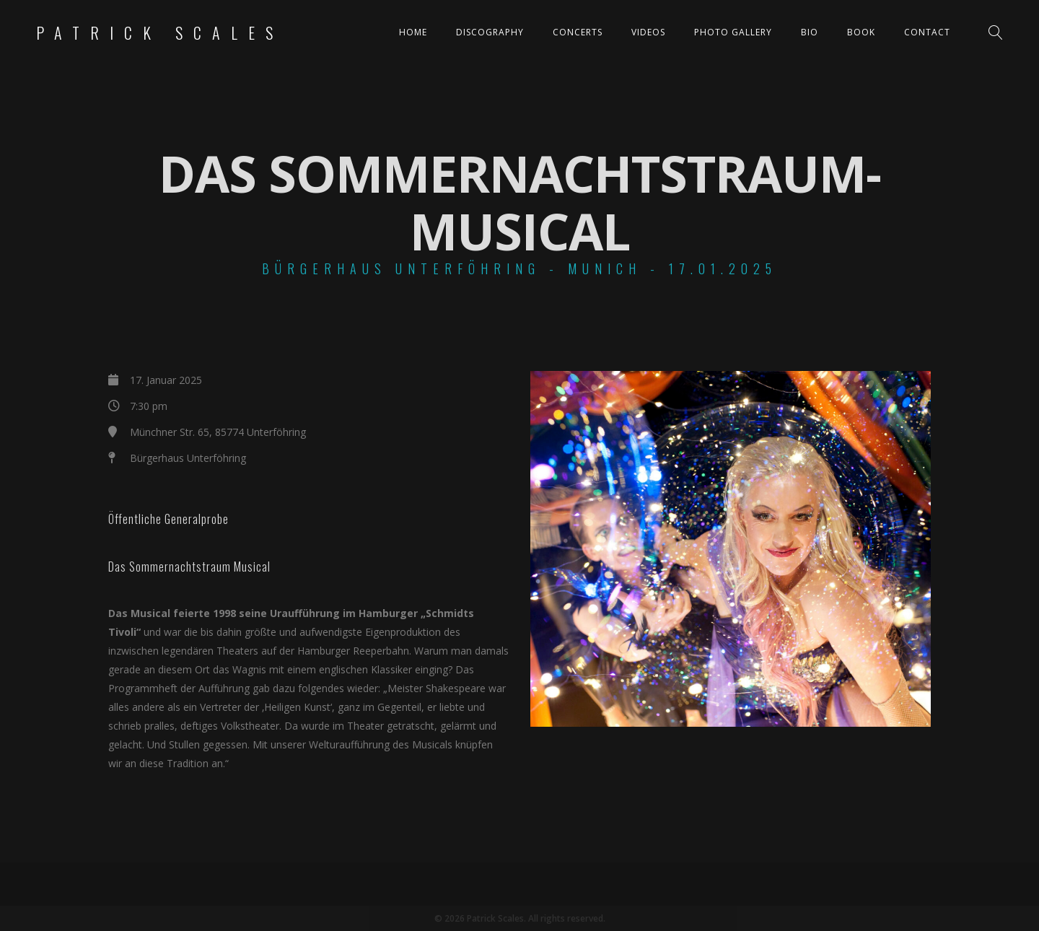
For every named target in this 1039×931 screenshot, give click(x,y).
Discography (490, 32)
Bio (809, 32)
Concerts (577, 32)
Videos (648, 32)
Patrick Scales (160, 32)
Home (413, 32)
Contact (927, 32)
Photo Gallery (733, 32)
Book (861, 32)
